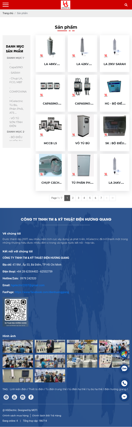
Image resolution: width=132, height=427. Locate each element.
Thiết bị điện (36, 389)
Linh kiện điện (18, 389)
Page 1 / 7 (56, 198)
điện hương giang (115, 389)
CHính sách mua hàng (16, 415)
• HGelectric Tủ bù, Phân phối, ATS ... (16, 105)
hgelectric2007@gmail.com (28, 285)
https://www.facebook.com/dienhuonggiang (42, 292)
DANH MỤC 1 (15, 57)
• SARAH (14, 72)
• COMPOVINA (16, 89)
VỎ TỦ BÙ (82, 143)
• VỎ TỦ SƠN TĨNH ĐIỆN (16, 122)
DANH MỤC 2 (15, 131)
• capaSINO (16, 65)
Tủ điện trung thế (56, 389)
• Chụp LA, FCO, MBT (16, 80)
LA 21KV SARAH (115, 64)
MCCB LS (50, 143)
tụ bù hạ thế (95, 389)
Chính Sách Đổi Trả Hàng (46, 415)
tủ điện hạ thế (77, 389)
